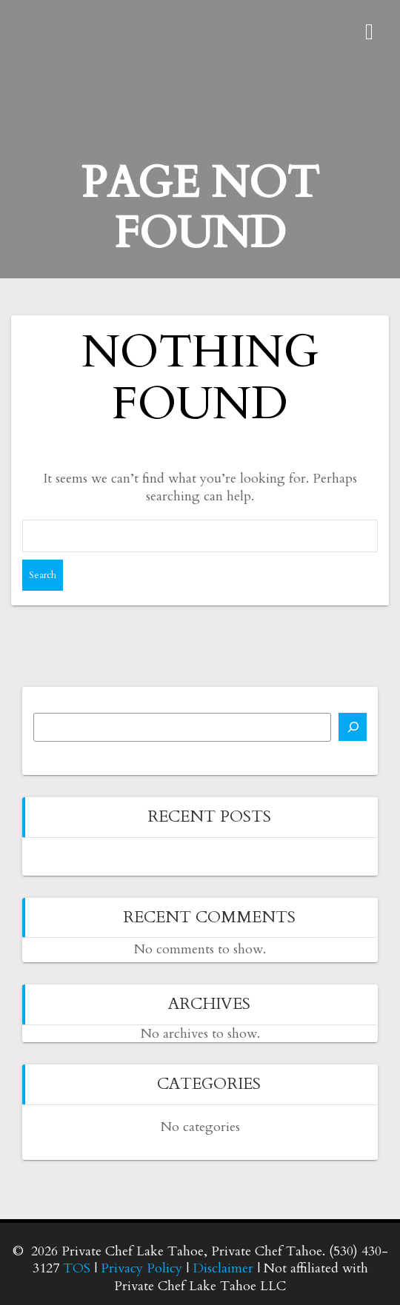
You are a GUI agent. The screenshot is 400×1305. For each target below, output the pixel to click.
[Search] (353, 727)
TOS (76, 1268)
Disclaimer (223, 1268)
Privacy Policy (141, 1268)
